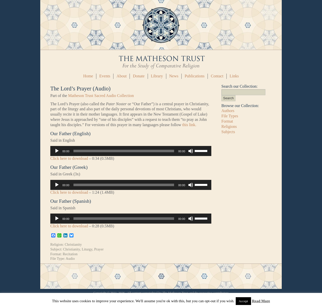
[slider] (123, 151)
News (173, 76)
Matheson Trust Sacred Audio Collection (101, 95)
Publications (195, 76)
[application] (130, 151)
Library (157, 76)
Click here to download (69, 158)
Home (88, 76)
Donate (138, 76)
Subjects (228, 132)
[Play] (56, 150)
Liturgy (87, 249)
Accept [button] (243, 301)
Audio (70, 258)
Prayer (99, 249)
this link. (189, 125)
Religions (229, 126)
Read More (261, 301)
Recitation (70, 254)
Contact (217, 76)
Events (104, 76)
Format (227, 121)
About (121, 76)
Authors (227, 111)
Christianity (73, 244)
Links (234, 76)
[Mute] (190, 150)
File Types (229, 116)
